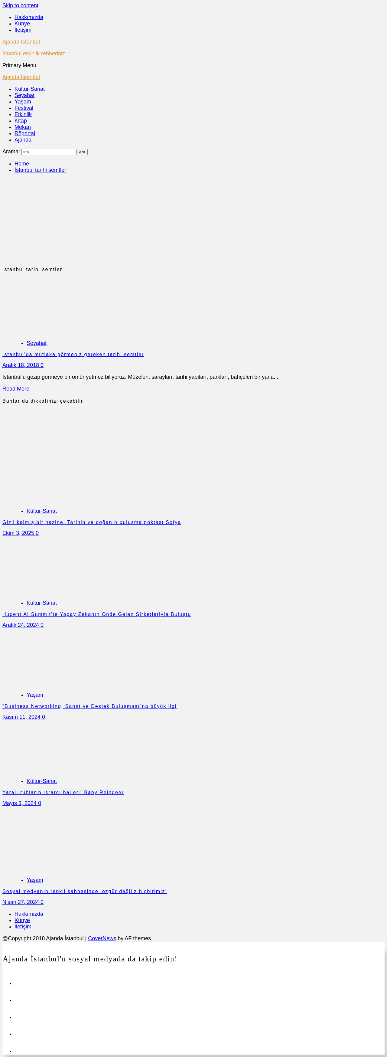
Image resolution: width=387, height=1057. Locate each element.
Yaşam (23, 102)
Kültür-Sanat (30, 89)
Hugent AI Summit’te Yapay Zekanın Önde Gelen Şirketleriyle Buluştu (96, 614)
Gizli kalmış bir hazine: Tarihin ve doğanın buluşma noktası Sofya (91, 522)
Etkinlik (23, 114)
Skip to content (20, 5)
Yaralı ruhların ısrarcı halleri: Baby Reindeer (63, 792)
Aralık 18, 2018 (21, 365)
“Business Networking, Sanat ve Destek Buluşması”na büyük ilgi (89, 706)
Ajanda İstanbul (21, 42)
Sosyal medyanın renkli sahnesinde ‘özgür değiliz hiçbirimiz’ (84, 891)
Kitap (21, 121)
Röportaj (25, 133)
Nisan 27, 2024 (21, 902)
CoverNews (102, 938)
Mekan (23, 127)
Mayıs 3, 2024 (20, 803)
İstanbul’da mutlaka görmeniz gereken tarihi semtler (73, 354)
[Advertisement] (193, 221)
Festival (24, 108)
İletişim (23, 30)
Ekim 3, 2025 (19, 533)
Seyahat (24, 95)
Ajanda (23, 140)
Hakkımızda (29, 17)
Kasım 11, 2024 (22, 717)
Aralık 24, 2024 (21, 625)
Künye (22, 24)
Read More (15, 389)
